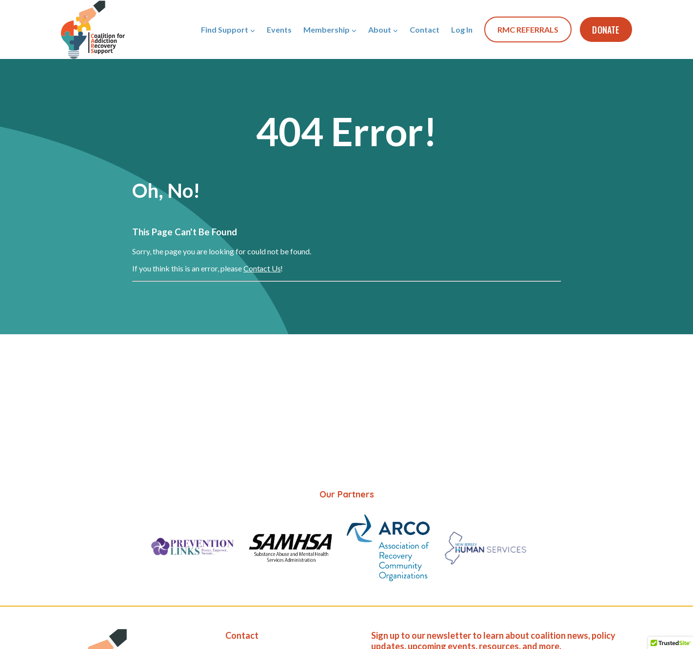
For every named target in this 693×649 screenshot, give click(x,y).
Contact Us (261, 268)
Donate (605, 29)
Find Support (224, 29)
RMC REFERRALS (527, 29)
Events (279, 29)
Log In (462, 29)
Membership (326, 29)
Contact (424, 29)
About (379, 29)
